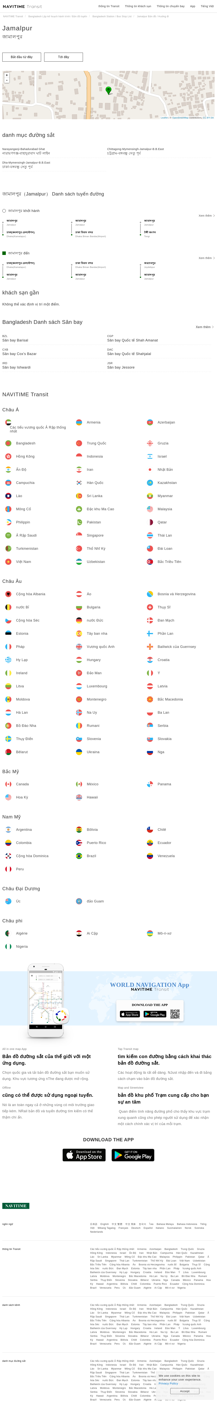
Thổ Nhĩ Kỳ (157, 1260)
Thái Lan (124, 1260)
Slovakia (132, 1280)
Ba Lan (174, 1276)
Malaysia (165, 1256)
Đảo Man (170, 1272)
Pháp (176, 1268)
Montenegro (119, 1276)
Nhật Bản (152, 1253)
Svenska (199, 1228)
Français (123, 1228)
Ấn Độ (132, 1253)
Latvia (93, 1276)
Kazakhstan (197, 1253)
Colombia (145, 1284)
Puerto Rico (160, 1284)
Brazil (93, 1287)
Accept (185, 1391)
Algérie (148, 1287)
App (192, 6)
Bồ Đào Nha (188, 1276)
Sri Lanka (102, 1256)
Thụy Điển (106, 1280)
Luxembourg (199, 1272)
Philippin (177, 1256)
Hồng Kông (96, 1253)
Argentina (112, 1284)
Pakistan (190, 1256)
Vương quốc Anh (192, 1268)
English (105, 1224)
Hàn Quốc (181, 1253)
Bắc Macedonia (137, 1276)
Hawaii (100, 1284)
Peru (117, 1287)
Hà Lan (153, 1276)
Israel (123, 1253)
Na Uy (164, 1276)
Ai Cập (158, 1287)
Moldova (104, 1276)
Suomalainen (174, 1228)
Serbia (93, 1280)
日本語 (93, 1224)
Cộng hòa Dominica (193, 1284)
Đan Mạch (122, 1268)
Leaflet (164, 118)
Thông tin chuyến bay (171, 6)
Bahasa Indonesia (187, 1224)
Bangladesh (171, 1249)
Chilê (134, 1284)
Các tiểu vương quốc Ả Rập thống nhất (112, 1249)
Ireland (158, 1272)
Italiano (160, 1228)
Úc (124, 1287)
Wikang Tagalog (106, 1228)
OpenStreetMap (180, 118)
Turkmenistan (139, 1260)
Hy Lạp (123, 1272)
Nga (166, 1280)
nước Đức (108, 1268)
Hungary (135, 1272)
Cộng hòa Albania (120, 1264)
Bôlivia (124, 1284)
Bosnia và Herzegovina (152, 1264)
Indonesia (111, 1253)
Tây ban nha (150, 1268)
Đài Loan (171, 1260)
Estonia (135, 1268)
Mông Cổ (130, 1256)
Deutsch (136, 1228)
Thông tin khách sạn (138, 6)
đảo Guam (134, 1287)
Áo (134, 1264)
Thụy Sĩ (196, 1264)
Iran (141, 1253)
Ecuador (174, 1284)
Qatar (201, 1256)
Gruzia (200, 1249)
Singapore (110, 1260)
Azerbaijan (155, 1249)
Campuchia (166, 1253)
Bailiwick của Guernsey (103, 1272)
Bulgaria (184, 1264)
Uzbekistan (199, 1260)
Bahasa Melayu (165, 1224)
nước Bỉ (172, 1264)
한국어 (142, 1224)
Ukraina (156, 1280)
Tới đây (63, 57)
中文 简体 (130, 1224)
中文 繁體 (117, 1224)
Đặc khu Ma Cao (147, 1256)
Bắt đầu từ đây (22, 57)
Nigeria (181, 1287)
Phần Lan (165, 1268)
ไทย (151, 1224)
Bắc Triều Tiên (98, 1264)
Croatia (147, 1272)
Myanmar (116, 1256)
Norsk (188, 1228)
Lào (92, 1256)
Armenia (141, 1249)
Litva (186, 1272)
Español (148, 1228)
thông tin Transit (108, 6)
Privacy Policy (168, 1383)
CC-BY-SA (208, 118)
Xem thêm (207, 215)
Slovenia (120, 1280)
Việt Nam (184, 1260)
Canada (175, 1280)
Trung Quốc (187, 1249)
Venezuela (105, 1287)
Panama (198, 1280)
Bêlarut (144, 1280)
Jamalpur (17, 28)
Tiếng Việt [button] (207, 6)
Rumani (202, 1276)
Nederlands (96, 1232)
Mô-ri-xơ (169, 1287)
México (187, 1280)
